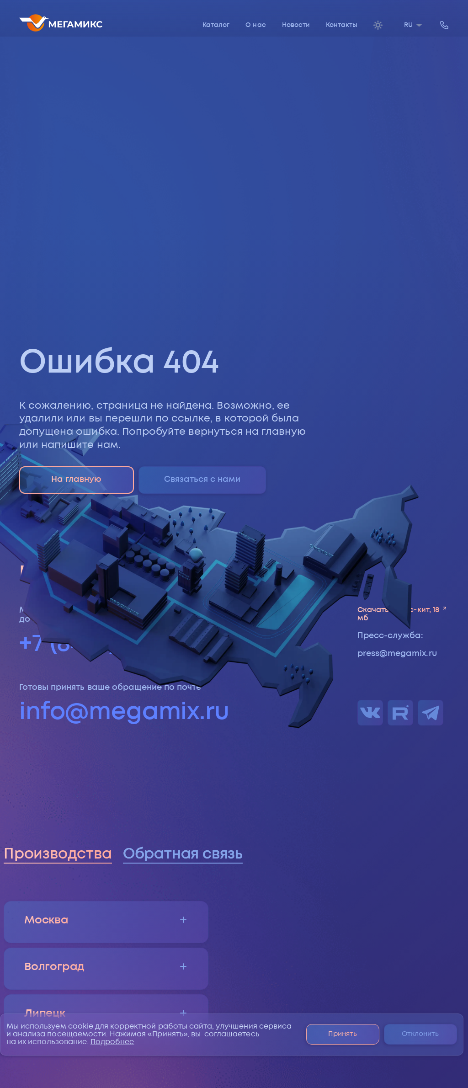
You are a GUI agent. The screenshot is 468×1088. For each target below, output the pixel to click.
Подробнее (112, 1042)
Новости (296, 25)
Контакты (341, 25)
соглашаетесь (231, 1034)
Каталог (215, 25)
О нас (255, 25)
